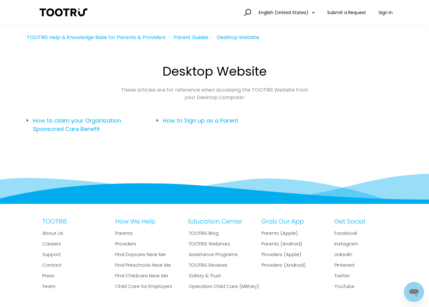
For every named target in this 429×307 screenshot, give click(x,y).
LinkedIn (343, 254)
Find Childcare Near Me (141, 275)
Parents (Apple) (279, 233)
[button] (246, 12)
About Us (52, 233)
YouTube (344, 286)
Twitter (342, 275)
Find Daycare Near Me (140, 254)
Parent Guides (191, 37)
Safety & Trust (205, 275)
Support (51, 254)
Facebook (345, 233)
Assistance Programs (213, 254)
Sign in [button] (386, 12)
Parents (124, 233)
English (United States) (284, 12)
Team (48, 286)
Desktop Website (238, 37)
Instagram (346, 243)
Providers (125, 243)
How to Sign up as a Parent (200, 120)
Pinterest (344, 265)
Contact (52, 265)
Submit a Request (346, 12)
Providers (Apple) (281, 254)
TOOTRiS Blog (204, 233)
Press (48, 275)
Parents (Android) (281, 243)
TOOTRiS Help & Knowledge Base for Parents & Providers (96, 37)
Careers (51, 243)
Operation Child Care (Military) (224, 286)
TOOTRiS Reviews (208, 265)
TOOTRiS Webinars (209, 243)
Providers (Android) (283, 265)
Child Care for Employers (143, 286)
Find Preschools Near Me (143, 265)
